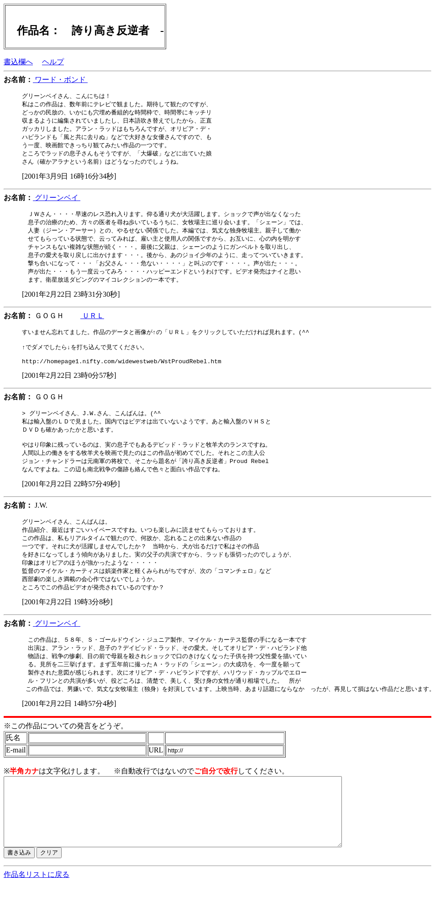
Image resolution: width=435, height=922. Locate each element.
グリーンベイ (56, 202)
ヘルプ (53, 62)
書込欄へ (18, 62)
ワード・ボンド (60, 79)
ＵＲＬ (92, 324)
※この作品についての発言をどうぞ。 (66, 751)
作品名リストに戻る (36, 913)
